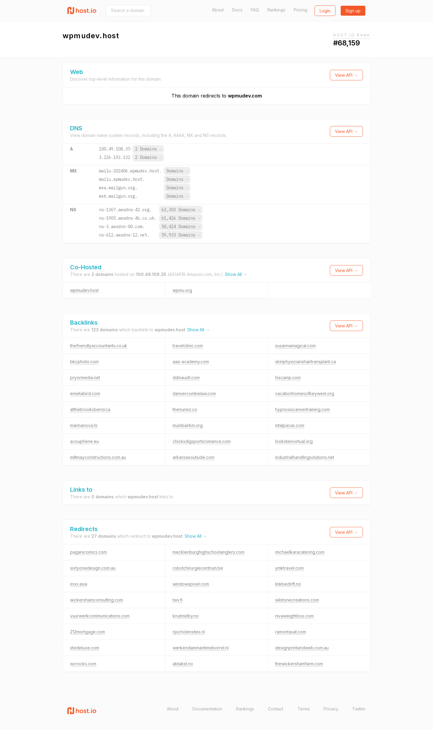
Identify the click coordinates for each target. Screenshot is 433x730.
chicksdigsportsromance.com (202, 441)
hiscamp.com (288, 377)
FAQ (255, 9)
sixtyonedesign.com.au (92, 568)
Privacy (331, 708)
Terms (303, 708)
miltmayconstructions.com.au (98, 457)
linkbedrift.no (288, 583)
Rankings (276, 9)
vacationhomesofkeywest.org (304, 393)
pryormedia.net (85, 377)
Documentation (207, 708)
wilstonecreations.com (297, 599)
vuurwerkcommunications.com (100, 615)
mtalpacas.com (289, 425)
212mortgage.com (87, 631)
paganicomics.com (88, 552)
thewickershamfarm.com (299, 663)
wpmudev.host (84, 290)
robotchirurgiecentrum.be (198, 568)
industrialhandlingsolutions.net (304, 457)
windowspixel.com (191, 583)
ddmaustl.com (186, 377)
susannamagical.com (295, 345)
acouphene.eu (84, 441)
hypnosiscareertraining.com (302, 409)
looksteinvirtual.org (294, 441)
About (218, 9)
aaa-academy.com (191, 361)
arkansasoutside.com (193, 457)
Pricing (300, 9)
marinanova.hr (84, 425)
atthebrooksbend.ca (90, 409)
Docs (237, 9)
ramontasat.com (290, 631)
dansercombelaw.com (194, 393)
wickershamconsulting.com (96, 599)
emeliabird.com (85, 393)
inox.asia (78, 583)
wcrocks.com (83, 663)
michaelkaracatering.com (299, 552)
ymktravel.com (289, 568)
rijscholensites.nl (189, 631)
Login (325, 10)
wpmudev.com (245, 96)
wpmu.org (182, 290)
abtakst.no (183, 663)
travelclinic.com (188, 345)
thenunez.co (185, 409)
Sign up (353, 10)
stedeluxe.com (84, 647)
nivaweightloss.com (294, 615)
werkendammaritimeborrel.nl (201, 647)
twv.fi (178, 599)
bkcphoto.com (84, 361)
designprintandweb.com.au (302, 647)
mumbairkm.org (188, 425)
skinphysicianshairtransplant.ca (305, 361)
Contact (275, 708)
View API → (346, 75)
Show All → (236, 274)
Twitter (359, 708)
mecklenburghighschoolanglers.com (208, 552)
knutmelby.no (186, 615)
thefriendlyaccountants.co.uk (98, 345)
